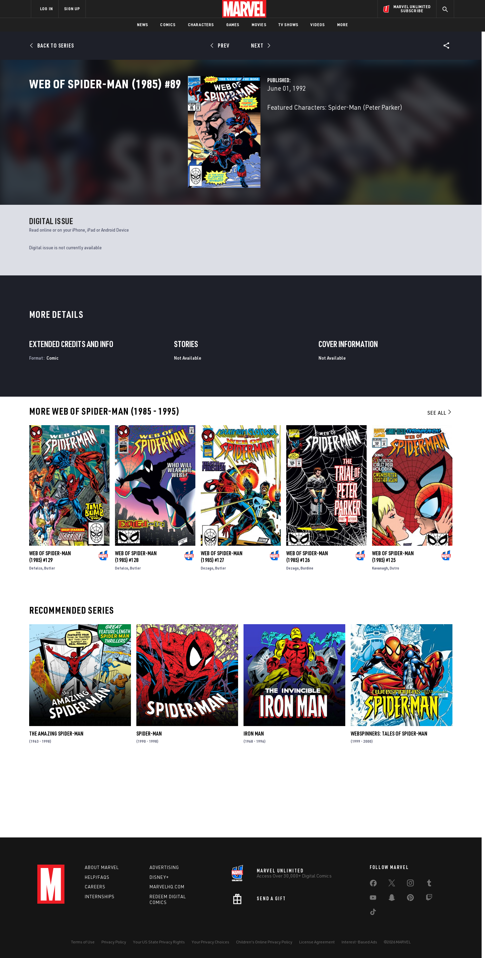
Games (232, 24)
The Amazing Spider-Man (56, 804)
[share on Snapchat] (391, 899)
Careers (95, 886)
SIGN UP (72, 8)
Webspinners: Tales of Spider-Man (389, 804)
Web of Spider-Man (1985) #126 (307, 628)
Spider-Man (149, 804)
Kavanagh (380, 639)
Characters (201, 24)
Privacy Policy (113, 941)
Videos (317, 24)
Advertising (164, 867)
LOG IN (46, 8)
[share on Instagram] (410, 884)
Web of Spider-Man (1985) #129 (50, 628)
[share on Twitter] (391, 884)
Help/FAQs (97, 877)
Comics (167, 24)
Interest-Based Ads (359, 941)
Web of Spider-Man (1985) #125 (393, 628)
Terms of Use (83, 941)
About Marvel (102, 867)
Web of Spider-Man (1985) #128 (136, 628)
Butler (49, 639)
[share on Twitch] (429, 899)
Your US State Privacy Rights (159, 941)
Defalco (35, 639)
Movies (259, 24)
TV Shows (288, 24)
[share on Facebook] (373, 884)
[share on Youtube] (373, 899)
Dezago (207, 639)
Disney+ (159, 877)
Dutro (394, 639)
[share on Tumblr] (429, 884)
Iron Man (254, 804)
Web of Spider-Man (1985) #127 (221, 628)
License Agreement (317, 941)
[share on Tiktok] (373, 913)
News (142, 24)
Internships (100, 896)
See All (439, 484)
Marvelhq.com (167, 886)
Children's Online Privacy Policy (264, 941)
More (342, 24)
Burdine (306, 639)
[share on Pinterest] (410, 899)
